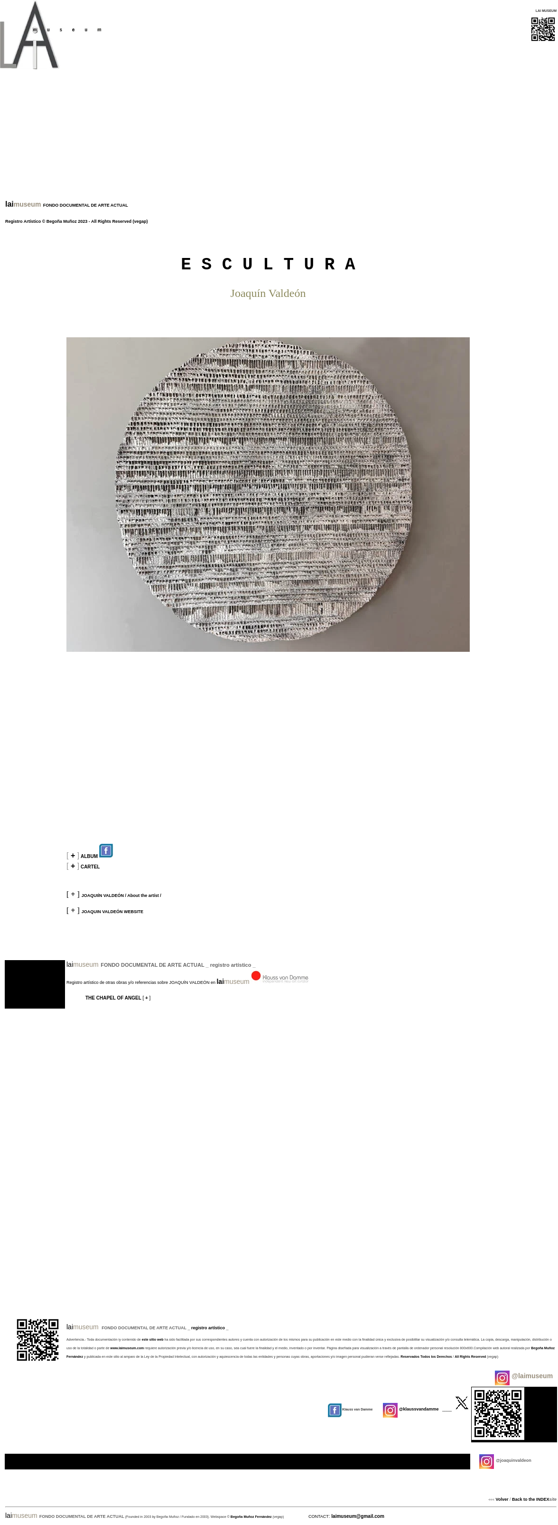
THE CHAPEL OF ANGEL (113, 998)
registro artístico (208, 1327)
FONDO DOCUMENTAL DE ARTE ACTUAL (85, 205)
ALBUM (97, 856)
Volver (502, 1499)
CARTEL (90, 866)
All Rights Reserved (111, 221)
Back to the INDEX (530, 1499)
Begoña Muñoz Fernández (251, 1516)
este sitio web (153, 1339)
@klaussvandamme (410, 1409)
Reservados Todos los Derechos (426, 1356)
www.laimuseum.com (127, 1348)
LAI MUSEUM (546, 10)
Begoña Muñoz (62, 221)
